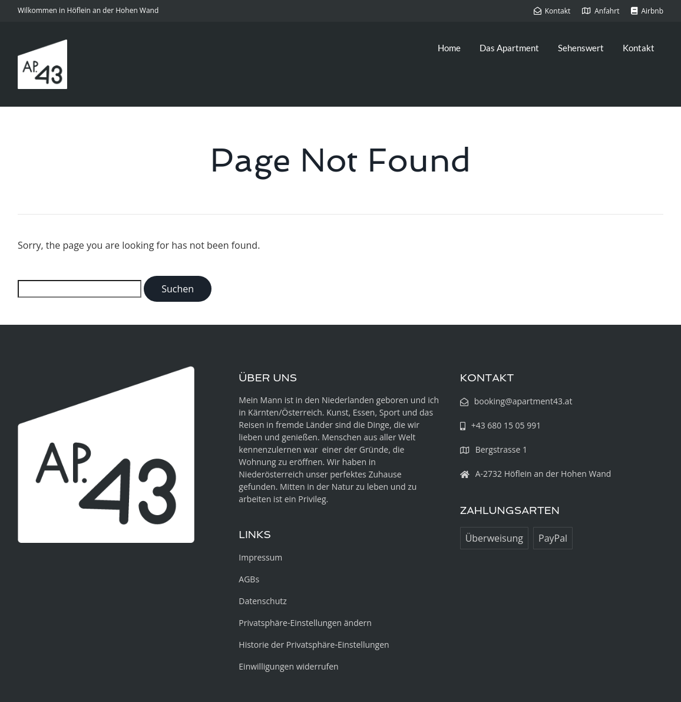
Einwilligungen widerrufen (288, 666)
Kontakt (638, 47)
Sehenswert (581, 47)
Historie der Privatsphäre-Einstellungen (314, 644)
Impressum (260, 557)
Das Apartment (509, 47)
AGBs (249, 579)
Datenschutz (262, 601)
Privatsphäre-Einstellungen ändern (305, 622)
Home (449, 47)
